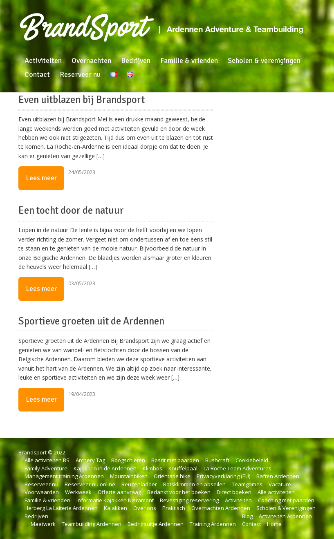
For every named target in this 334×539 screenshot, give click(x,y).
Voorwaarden (42, 492)
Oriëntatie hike (172, 476)
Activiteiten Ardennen (285, 516)
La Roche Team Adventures (237, 468)
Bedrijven (135, 60)
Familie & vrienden (189, 60)
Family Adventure (46, 468)
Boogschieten (128, 460)
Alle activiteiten (276, 492)
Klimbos (152, 468)
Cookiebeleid (251, 460)
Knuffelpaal (182, 468)
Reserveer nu (80, 74)
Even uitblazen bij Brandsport (81, 100)
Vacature (280, 484)
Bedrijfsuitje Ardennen (156, 524)
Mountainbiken (129, 476)
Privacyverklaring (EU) (223, 476)
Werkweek (78, 492)
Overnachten (91, 60)
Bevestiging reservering (189, 500)
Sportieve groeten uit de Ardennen (91, 321)
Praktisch (173, 508)
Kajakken (115, 508)
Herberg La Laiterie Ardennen (61, 508)
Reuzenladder (139, 484)
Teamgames (247, 484)
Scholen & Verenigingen (286, 508)
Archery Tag (90, 460)
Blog (247, 516)
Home (274, 524)
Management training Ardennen (64, 476)
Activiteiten (43, 60)
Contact (37, 74)
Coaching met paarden (286, 500)
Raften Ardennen (277, 476)
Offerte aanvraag (119, 492)
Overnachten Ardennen (220, 508)
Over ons (144, 508)
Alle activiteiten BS (47, 460)
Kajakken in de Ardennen (105, 468)
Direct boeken (234, 492)
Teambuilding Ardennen (91, 524)
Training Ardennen (213, 524)
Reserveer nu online (90, 484)
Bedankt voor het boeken (179, 492)
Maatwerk (43, 524)
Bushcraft (217, 460)
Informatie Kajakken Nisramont (115, 500)
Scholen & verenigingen (264, 60)
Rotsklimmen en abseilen (194, 484)
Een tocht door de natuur (71, 210)
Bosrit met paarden (175, 460)
